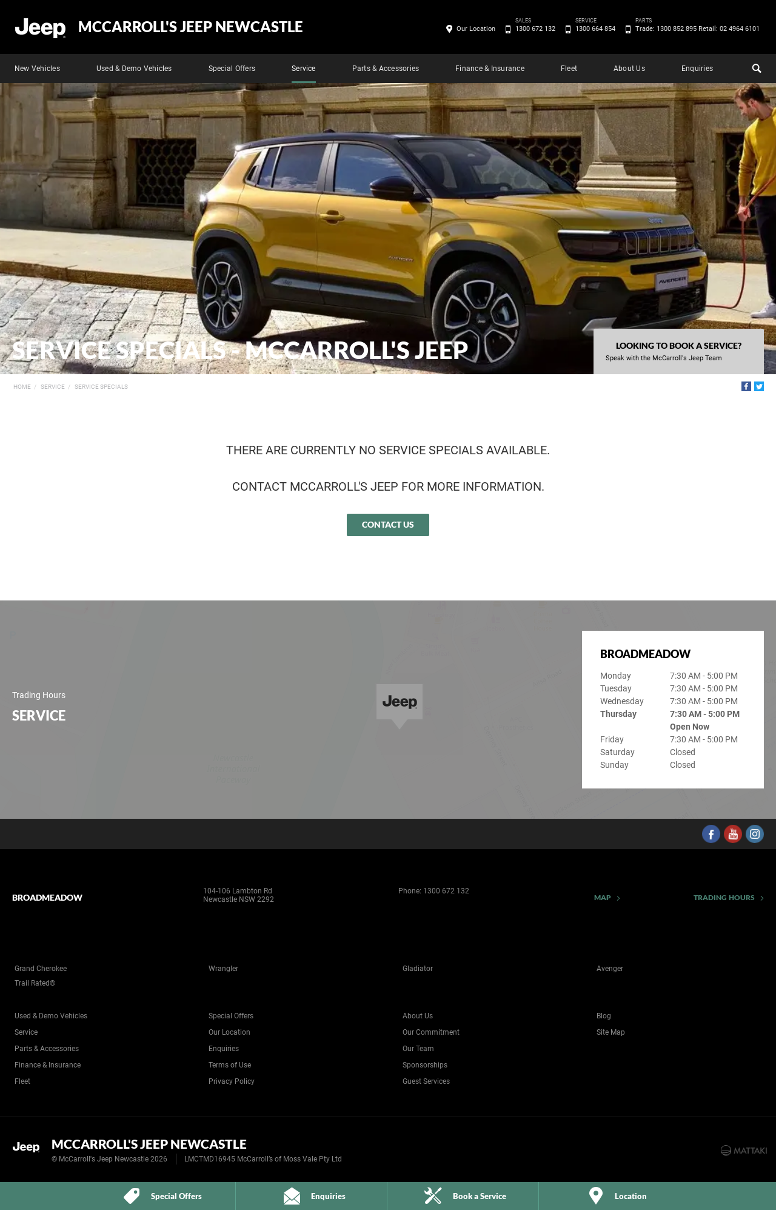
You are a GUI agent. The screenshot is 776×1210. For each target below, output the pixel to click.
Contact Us (388, 524)
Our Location (476, 29)
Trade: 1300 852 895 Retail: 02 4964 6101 (695, 29)
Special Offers (232, 68)
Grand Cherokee (41, 968)
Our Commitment (431, 1032)
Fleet (569, 68)
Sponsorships (425, 1065)
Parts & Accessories (386, 68)
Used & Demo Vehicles (134, 68)
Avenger (610, 968)
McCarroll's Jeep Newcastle (190, 26)
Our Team (418, 1048)
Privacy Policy (232, 1081)
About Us (629, 68)
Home (22, 386)
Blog (604, 1016)
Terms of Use (230, 1065)
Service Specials (101, 386)
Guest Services (426, 1081)
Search (755, 67)
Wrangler (223, 968)
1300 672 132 (533, 29)
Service (304, 68)
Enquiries (697, 68)
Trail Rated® (35, 983)
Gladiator (418, 968)
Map (602, 897)
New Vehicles (37, 68)
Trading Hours (724, 897)
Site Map (611, 1032)
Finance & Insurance (489, 68)
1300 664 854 (593, 29)
